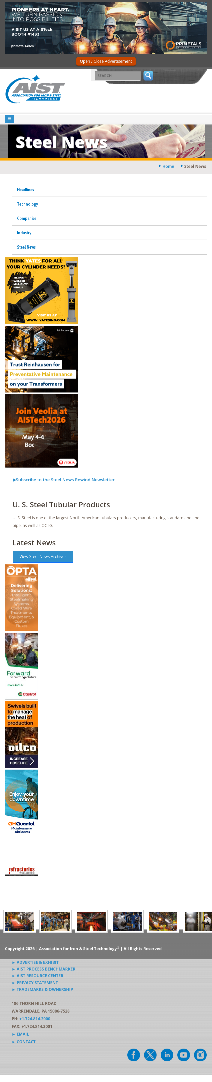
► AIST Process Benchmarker (43, 969)
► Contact (24, 1042)
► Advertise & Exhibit (35, 962)
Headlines (25, 189)
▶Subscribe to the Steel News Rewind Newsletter (64, 480)
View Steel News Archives (43, 556)
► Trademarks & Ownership (42, 989)
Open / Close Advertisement (106, 61)
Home (168, 166)
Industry (24, 232)
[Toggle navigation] (9, 119)
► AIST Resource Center (37, 976)
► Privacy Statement (35, 983)
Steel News (26, 247)
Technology (27, 204)
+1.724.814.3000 (34, 1019)
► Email (20, 1034)
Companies (26, 218)
